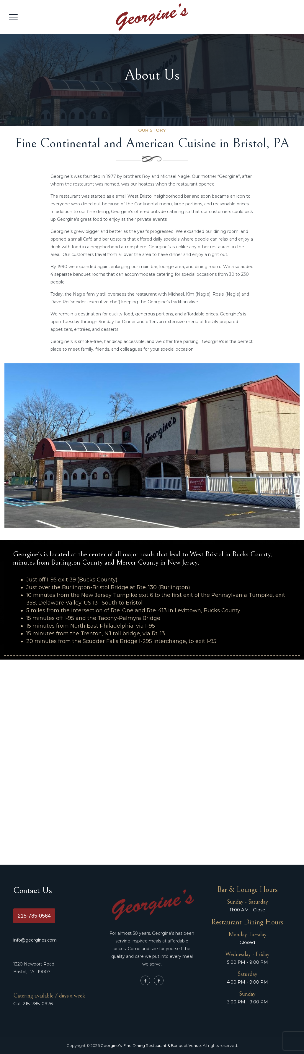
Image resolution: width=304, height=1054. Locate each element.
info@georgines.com (35, 940)
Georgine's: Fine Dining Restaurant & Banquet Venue (151, 1045)
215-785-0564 (34, 916)
